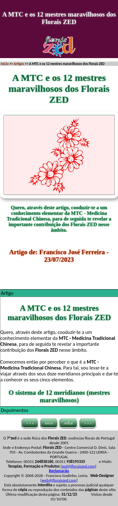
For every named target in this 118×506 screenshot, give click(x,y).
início (49, 423)
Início (5, 64)
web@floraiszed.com (59, 480)
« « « (30, 423)
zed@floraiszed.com (78, 466)
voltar (68, 423)
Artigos (19, 64)
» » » (88, 423)
